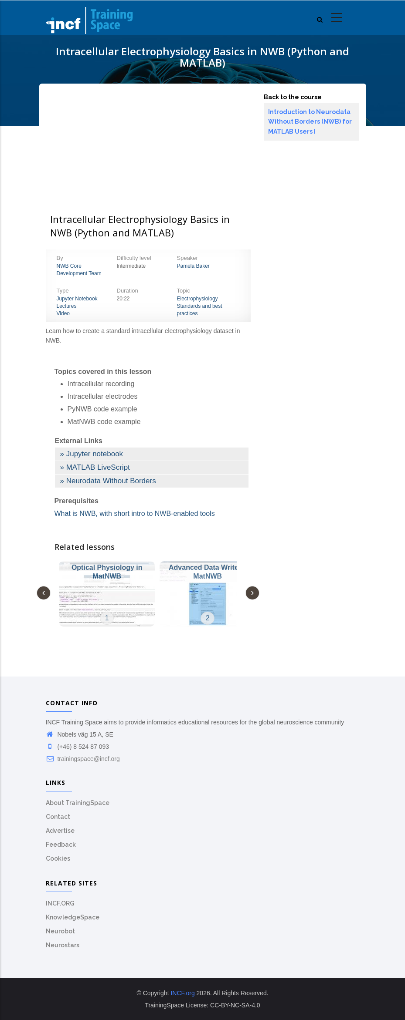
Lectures (67, 306)
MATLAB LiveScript (98, 467)
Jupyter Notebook (77, 299)
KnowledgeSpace (72, 917)
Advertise (60, 830)
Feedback (61, 844)
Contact (58, 816)
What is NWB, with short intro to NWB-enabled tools (134, 513)
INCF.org (182, 993)
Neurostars (62, 945)
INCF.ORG (60, 903)
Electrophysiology (197, 299)
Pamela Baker (193, 266)
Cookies (58, 858)
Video (63, 313)
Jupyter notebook (94, 454)
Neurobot (60, 931)
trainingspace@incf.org (83, 758)
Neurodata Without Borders (111, 481)
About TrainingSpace (77, 802)
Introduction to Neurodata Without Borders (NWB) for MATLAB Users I (310, 121)
